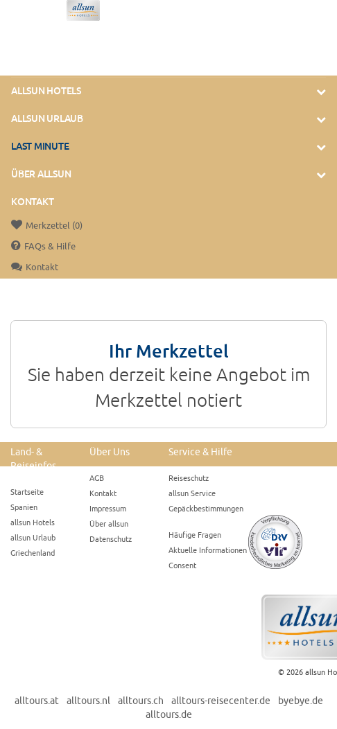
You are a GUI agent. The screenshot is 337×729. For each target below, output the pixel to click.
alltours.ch (141, 700)
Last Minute (40, 146)
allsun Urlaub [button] (47, 118)
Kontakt (32, 201)
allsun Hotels (32, 522)
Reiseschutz (188, 477)
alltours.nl (88, 700)
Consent (182, 565)
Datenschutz (110, 538)
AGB (96, 477)
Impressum (107, 508)
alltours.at (37, 700)
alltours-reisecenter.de (220, 700)
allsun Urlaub (32, 537)
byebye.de (300, 700)
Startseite (27, 491)
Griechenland (32, 552)
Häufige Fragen (194, 534)
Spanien (23, 506)
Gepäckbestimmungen (205, 508)
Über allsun (108, 523)
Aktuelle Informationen (207, 549)
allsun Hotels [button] (46, 91)
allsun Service (192, 493)
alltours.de (169, 714)
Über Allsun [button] (41, 174)
